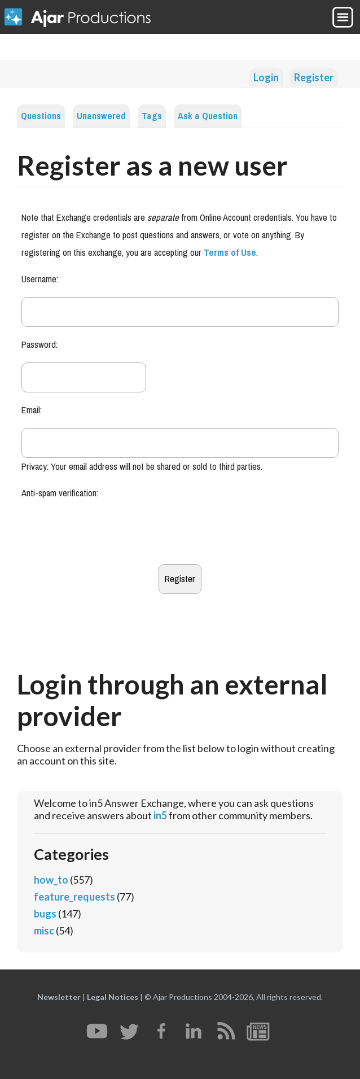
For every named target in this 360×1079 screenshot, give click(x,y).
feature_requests (74, 896)
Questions (41, 116)
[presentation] (107, 533)
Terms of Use (230, 252)
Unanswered (101, 116)
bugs (45, 913)
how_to (51, 879)
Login (266, 77)
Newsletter (59, 997)
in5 (160, 815)
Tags (152, 116)
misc (44, 930)
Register (313, 77)
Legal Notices (112, 997)
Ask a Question (208, 116)
